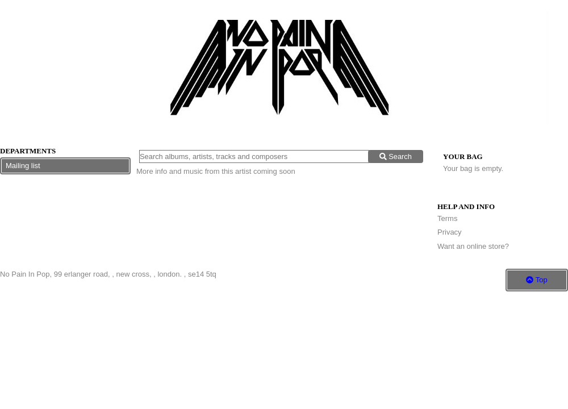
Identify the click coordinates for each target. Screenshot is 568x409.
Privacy (449, 232)
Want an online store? (473, 246)
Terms (447, 218)
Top (536, 280)
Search (395, 156)
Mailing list (23, 165)
